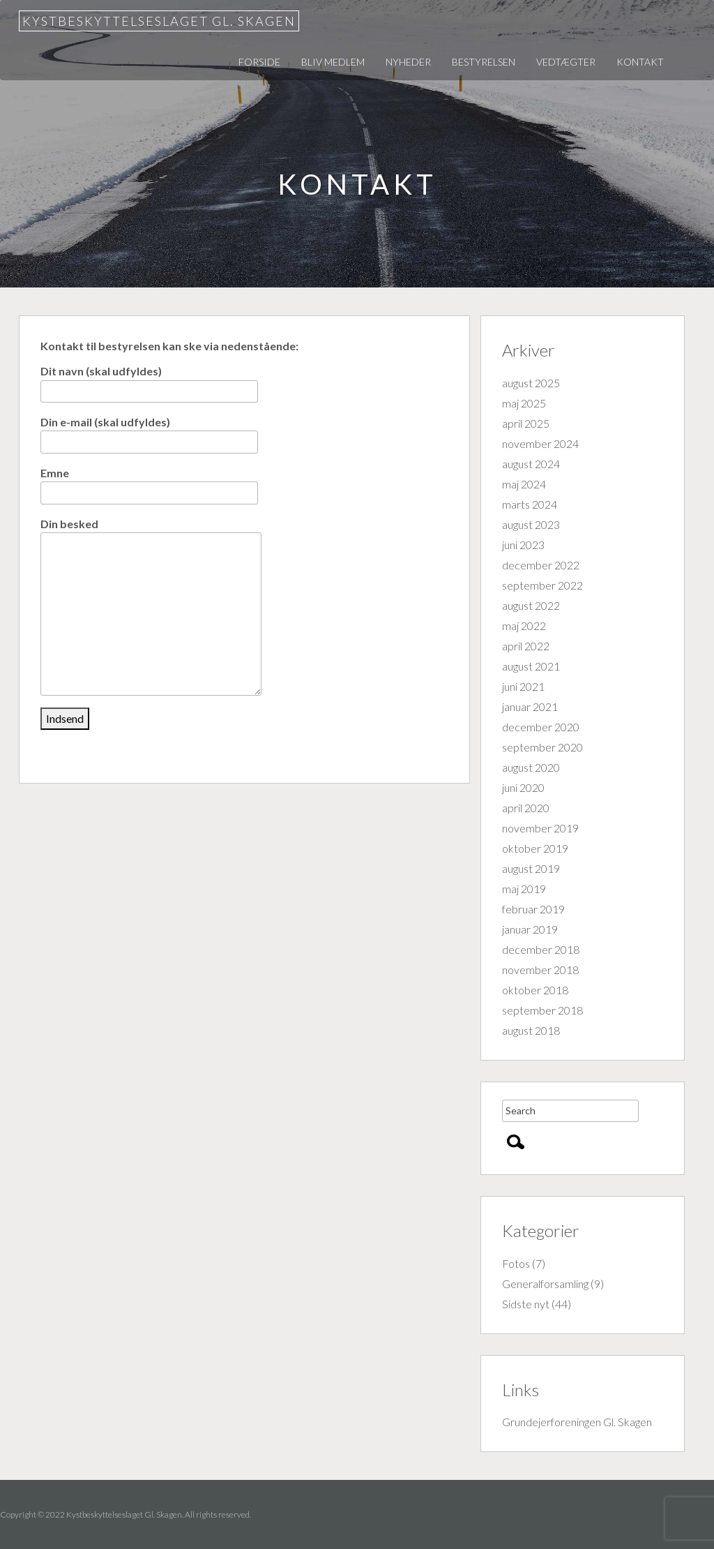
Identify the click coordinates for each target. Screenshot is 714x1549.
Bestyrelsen (483, 62)
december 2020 (540, 726)
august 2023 (531, 524)
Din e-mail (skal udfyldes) (149, 431)
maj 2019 (524, 888)
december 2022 (540, 564)
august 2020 (531, 767)
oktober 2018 (535, 989)
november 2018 (540, 969)
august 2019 (531, 868)
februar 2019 (533, 908)
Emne (149, 482)
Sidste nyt (525, 1303)
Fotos (516, 1263)
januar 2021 (530, 706)
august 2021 (531, 666)
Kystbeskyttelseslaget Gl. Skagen (159, 21)
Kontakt (640, 62)
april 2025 (525, 423)
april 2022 (525, 645)
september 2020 (542, 747)
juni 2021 (523, 686)
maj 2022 (524, 625)
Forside (259, 62)
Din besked (150, 532)
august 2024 (531, 463)
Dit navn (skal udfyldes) (149, 380)
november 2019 (540, 828)
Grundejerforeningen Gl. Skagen (577, 1421)
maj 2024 (524, 484)
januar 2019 (530, 929)
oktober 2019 (535, 848)
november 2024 (540, 443)
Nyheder (408, 62)
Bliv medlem (333, 62)
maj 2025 (524, 403)
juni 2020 (523, 787)
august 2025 (531, 382)
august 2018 (531, 1030)
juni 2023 (523, 544)
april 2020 (525, 807)
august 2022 (531, 605)
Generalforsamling (545, 1283)
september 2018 (542, 1010)
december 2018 (540, 949)
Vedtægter (565, 62)
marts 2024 (529, 504)
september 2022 (542, 585)
